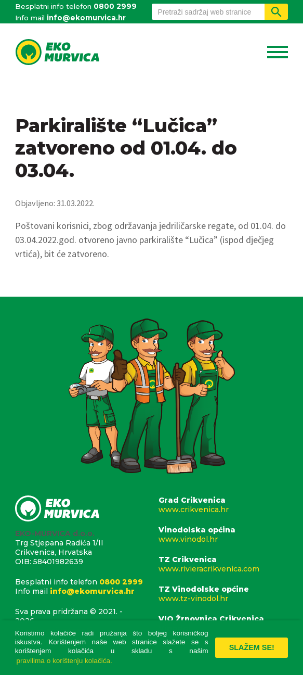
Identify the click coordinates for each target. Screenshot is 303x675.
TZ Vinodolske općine (223, 593)
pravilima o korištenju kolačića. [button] (64, 661)
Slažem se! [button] (251, 647)
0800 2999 (115, 6)
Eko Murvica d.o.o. (57, 53)
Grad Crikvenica (223, 504)
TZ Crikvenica (223, 564)
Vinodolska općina (223, 534)
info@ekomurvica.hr (86, 18)
